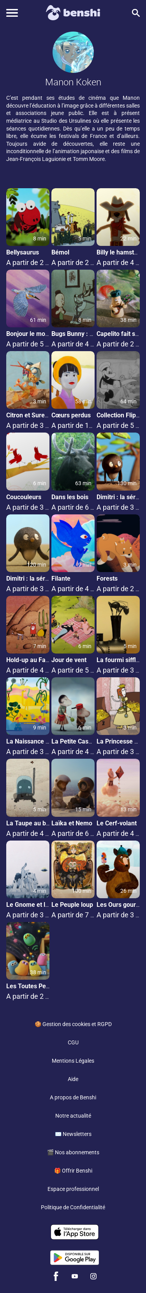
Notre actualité (73, 1116)
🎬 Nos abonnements (73, 1152)
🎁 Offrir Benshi (73, 1171)
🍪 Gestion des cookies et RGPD (73, 1024)
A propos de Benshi (73, 1097)
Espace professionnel (73, 1189)
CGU (73, 1042)
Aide (73, 1079)
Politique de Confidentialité (73, 1207)
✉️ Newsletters (73, 1134)
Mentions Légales (73, 1061)
